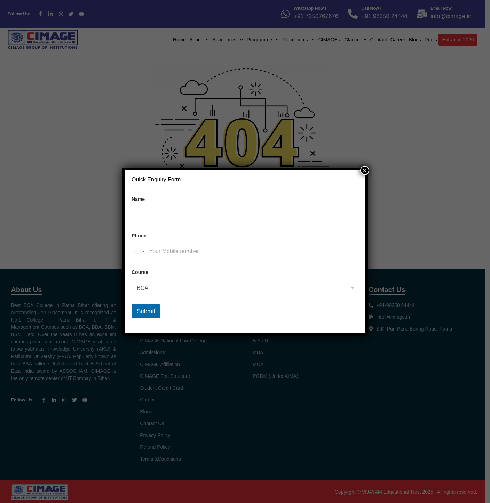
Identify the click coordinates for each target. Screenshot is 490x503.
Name (138, 199)
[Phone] (245, 251)
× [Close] (364, 170)
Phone (139, 235)
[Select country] (139, 251)
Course (140, 272)
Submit (146, 311)
